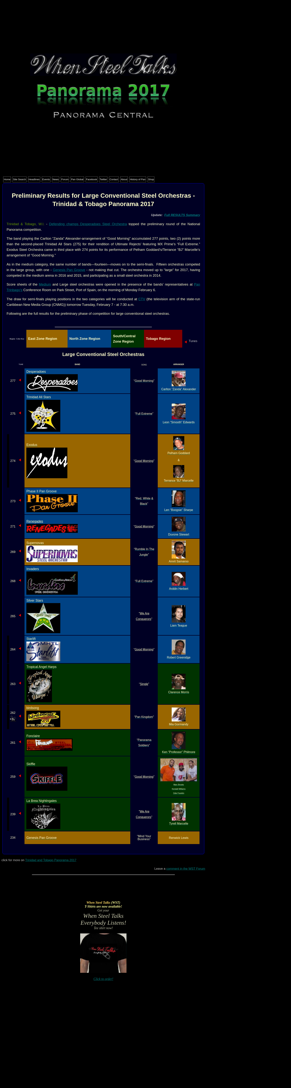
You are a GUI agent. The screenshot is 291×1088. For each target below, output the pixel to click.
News (56, 179)
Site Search (19, 179)
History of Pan (138, 179)
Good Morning (144, 460)
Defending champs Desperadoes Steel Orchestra (88, 224)
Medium (45, 284)
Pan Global (77, 179)
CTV (141, 299)
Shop (151, 179)
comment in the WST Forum (185, 868)
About (124, 179)
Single (144, 684)
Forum (64, 179)
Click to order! (103, 979)
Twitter (103, 179)
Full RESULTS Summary (182, 215)
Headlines (34, 179)
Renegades (34, 521)
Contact (113, 179)
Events (46, 179)
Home (7, 179)
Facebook (91, 179)
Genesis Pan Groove (69, 270)
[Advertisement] (103, 27)
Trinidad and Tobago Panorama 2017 (50, 860)
